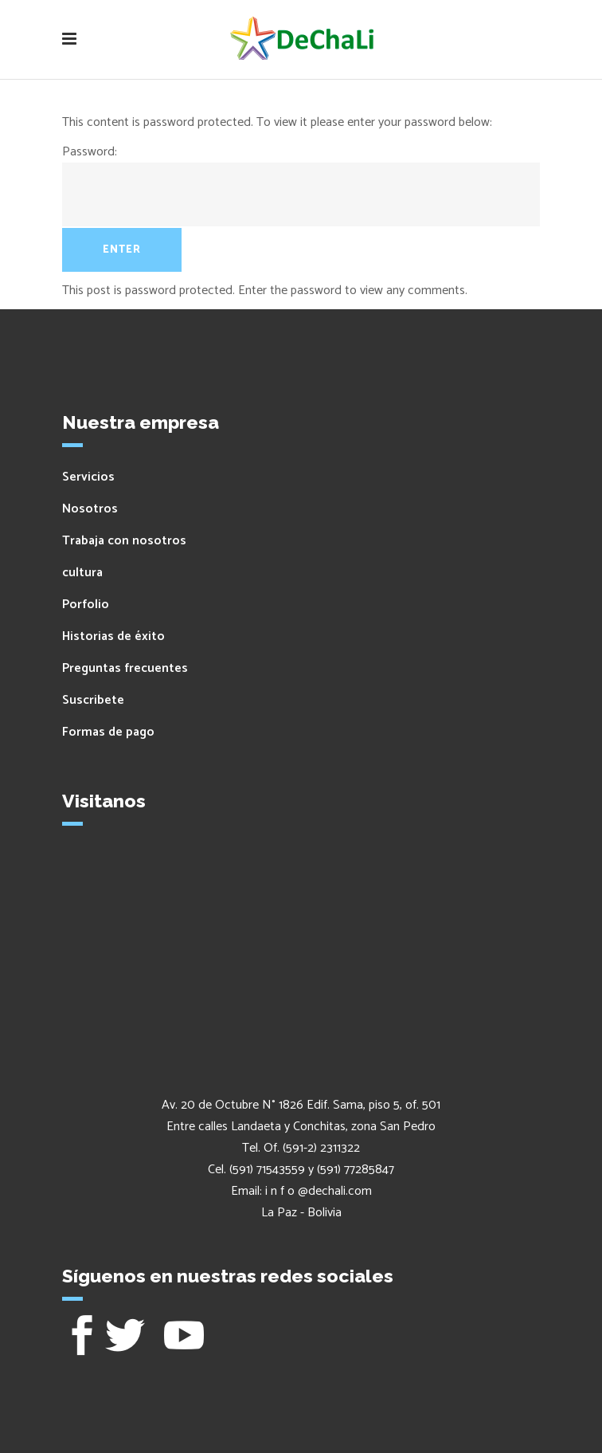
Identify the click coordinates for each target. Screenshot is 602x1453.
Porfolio (85, 604)
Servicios (88, 477)
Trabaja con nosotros (124, 541)
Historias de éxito (113, 636)
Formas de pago (108, 732)
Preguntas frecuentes (125, 668)
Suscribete (93, 700)
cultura (82, 572)
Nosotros (90, 509)
